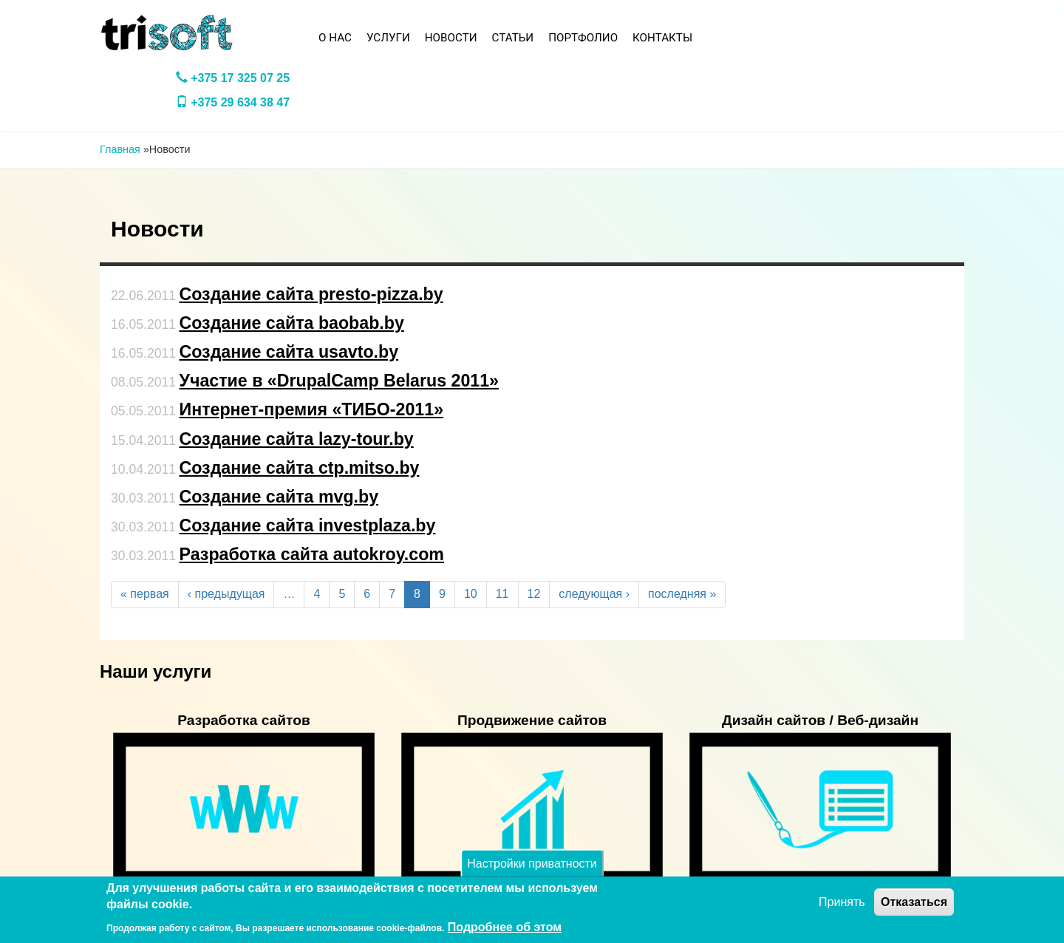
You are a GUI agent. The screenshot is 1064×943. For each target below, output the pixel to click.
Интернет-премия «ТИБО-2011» (312, 409)
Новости (451, 37)
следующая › (594, 594)
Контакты (662, 37)
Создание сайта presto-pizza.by (311, 294)
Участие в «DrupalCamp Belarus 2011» (339, 380)
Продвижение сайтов (532, 720)
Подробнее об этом (505, 927)
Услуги (388, 37)
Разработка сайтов (243, 720)
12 (534, 594)
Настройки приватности (532, 863)
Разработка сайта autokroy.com (312, 554)
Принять (842, 902)
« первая (144, 594)
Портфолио (583, 37)
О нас (335, 37)
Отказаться (914, 902)
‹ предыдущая (226, 594)
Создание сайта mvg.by (279, 496)
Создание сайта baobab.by (292, 323)
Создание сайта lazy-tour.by (297, 439)
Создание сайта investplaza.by (308, 525)
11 (502, 594)
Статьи (513, 37)
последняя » (682, 594)
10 (470, 594)
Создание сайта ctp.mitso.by (300, 467)
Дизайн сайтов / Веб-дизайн (820, 720)
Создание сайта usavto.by (289, 351)
